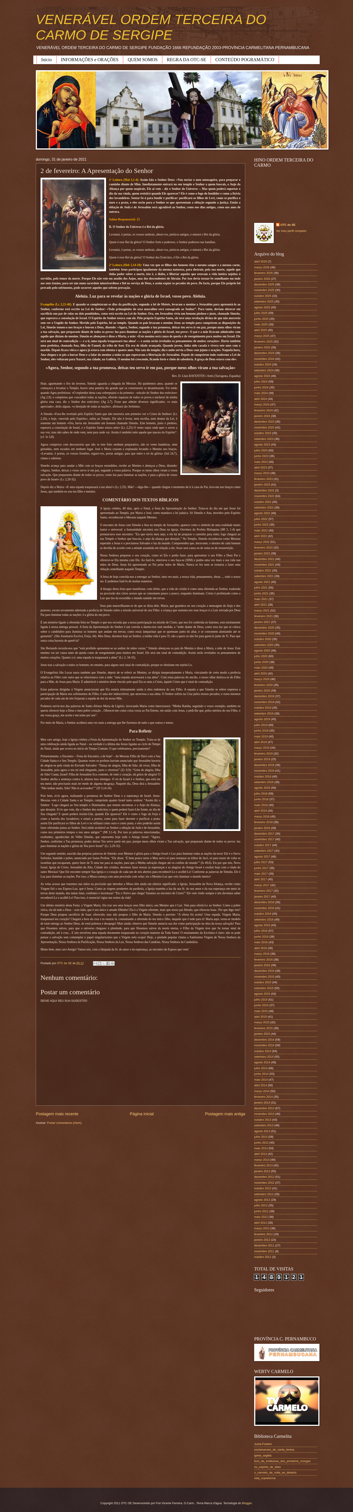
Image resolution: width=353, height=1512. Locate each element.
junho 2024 (261, 387)
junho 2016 (261, 936)
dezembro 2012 (264, 1176)
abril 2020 (260, 673)
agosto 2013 (262, 1131)
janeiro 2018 (262, 828)
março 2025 (261, 336)
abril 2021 (260, 604)
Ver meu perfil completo (291, 231)
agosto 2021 (262, 582)
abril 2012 (260, 1222)
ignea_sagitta (263, 1455)
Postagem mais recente (57, 1114)
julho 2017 (260, 862)
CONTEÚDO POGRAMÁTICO (244, 59)
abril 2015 (260, 1016)
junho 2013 (261, 1142)
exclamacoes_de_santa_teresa (274, 1449)
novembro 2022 (264, 496)
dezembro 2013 (264, 1108)
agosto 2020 (262, 650)
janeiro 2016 (262, 965)
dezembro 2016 (264, 902)
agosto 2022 (262, 513)
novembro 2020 (264, 633)
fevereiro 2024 (263, 410)
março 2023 (261, 473)
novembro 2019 (264, 702)
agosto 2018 (262, 787)
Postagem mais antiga (225, 1114)
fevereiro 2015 (263, 1028)
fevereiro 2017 (263, 890)
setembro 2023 (264, 439)
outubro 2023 (262, 433)
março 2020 (261, 679)
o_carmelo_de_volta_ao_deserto (275, 1472)
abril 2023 (260, 467)
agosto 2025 (262, 307)
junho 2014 (261, 1073)
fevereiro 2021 (263, 616)
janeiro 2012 (262, 1239)
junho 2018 (261, 799)
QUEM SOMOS (143, 59)
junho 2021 (261, 593)
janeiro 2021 (262, 622)
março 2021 (261, 610)
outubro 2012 (262, 1188)
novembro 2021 (264, 564)
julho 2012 (260, 1205)
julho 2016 (260, 930)
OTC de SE (288, 224)
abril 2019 (260, 742)
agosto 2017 (262, 856)
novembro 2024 (264, 359)
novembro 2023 (264, 427)
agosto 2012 (262, 1199)
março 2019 (261, 747)
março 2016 (261, 953)
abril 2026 (260, 261)
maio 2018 (261, 805)
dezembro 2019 (264, 696)
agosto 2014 (262, 1062)
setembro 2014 (264, 1056)
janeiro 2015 (262, 1033)
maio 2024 (261, 393)
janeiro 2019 (262, 759)
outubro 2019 (262, 707)
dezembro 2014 (264, 1039)
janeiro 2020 (262, 690)
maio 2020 (261, 667)
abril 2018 (260, 810)
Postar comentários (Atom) (64, 1122)
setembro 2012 (264, 1194)
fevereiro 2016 (263, 959)
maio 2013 (261, 1148)
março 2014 (261, 1091)
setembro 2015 (264, 988)
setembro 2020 (264, 645)
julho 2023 (260, 450)
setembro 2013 (264, 1125)
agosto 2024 (262, 376)
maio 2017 (261, 873)
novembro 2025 (264, 290)
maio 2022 (261, 530)
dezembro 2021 (264, 559)
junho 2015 (261, 1005)
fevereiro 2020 (263, 685)
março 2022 (261, 542)
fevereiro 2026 (263, 273)
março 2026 (261, 267)
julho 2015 (260, 999)
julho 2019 (260, 725)
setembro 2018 (264, 782)
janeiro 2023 (262, 484)
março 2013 (261, 1159)
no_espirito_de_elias (267, 1467)
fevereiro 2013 (263, 1165)
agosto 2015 (262, 993)
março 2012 (261, 1228)
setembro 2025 (264, 301)
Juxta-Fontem (263, 1444)
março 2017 (261, 885)
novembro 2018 (264, 770)
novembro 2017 (264, 839)
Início (46, 59)
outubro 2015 (262, 982)
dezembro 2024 (264, 353)
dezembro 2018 (264, 765)
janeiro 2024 (262, 416)
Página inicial (142, 1114)
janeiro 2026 (262, 278)
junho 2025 (261, 318)
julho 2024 (260, 381)
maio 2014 (261, 1079)
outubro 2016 (262, 913)
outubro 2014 (262, 1051)
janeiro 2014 (262, 1102)
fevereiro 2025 (263, 341)
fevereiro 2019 (263, 753)
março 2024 (261, 404)
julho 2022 (260, 519)
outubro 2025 (262, 296)
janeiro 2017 (262, 896)
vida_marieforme (265, 1478)
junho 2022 (261, 524)
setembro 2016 (264, 919)
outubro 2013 (262, 1119)
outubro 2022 (262, 502)
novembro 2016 (264, 908)
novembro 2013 (264, 1114)
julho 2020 (260, 656)
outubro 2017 (262, 845)
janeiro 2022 (262, 553)
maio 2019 (261, 736)
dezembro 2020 (264, 627)
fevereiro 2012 (263, 1234)
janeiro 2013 (262, 1171)
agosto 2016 (262, 925)
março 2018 (261, 816)
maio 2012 (261, 1217)
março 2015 (261, 1022)
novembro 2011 (264, 1251)
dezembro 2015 (264, 970)
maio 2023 (261, 462)
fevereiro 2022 (263, 547)
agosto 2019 (262, 719)
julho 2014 (260, 1068)
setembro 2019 (264, 713)
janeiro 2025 (262, 347)
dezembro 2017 (264, 833)
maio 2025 (261, 324)
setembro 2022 (264, 507)
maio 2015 (261, 1011)
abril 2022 (260, 536)
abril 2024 (260, 399)
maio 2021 (261, 599)
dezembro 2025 (264, 284)
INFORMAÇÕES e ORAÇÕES (90, 59)
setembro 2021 (264, 576)
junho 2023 (261, 456)
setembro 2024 (264, 370)
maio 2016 (261, 942)
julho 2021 (260, 587)
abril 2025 (260, 330)
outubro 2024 (262, 364)
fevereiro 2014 (263, 1096)
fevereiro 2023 (263, 479)
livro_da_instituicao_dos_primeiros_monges (282, 1461)
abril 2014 (260, 1085)
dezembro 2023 (264, 421)
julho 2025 (260, 313)
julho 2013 (260, 1136)
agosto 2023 (262, 444)
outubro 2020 (262, 639)
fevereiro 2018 (263, 822)
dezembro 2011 (264, 1245)
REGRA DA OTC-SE (186, 59)
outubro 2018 (262, 776)
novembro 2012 (264, 1182)
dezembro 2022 (264, 490)
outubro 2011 (262, 1257)
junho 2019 (261, 730)
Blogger (247, 1503)
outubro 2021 (262, 570)
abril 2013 (260, 1154)
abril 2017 (260, 879)
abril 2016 (260, 948)
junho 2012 (261, 1211)
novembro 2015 (264, 976)
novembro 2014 (264, 1045)
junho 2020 (261, 662)
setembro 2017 (264, 850)
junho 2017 (261, 868)
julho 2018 (260, 793)
